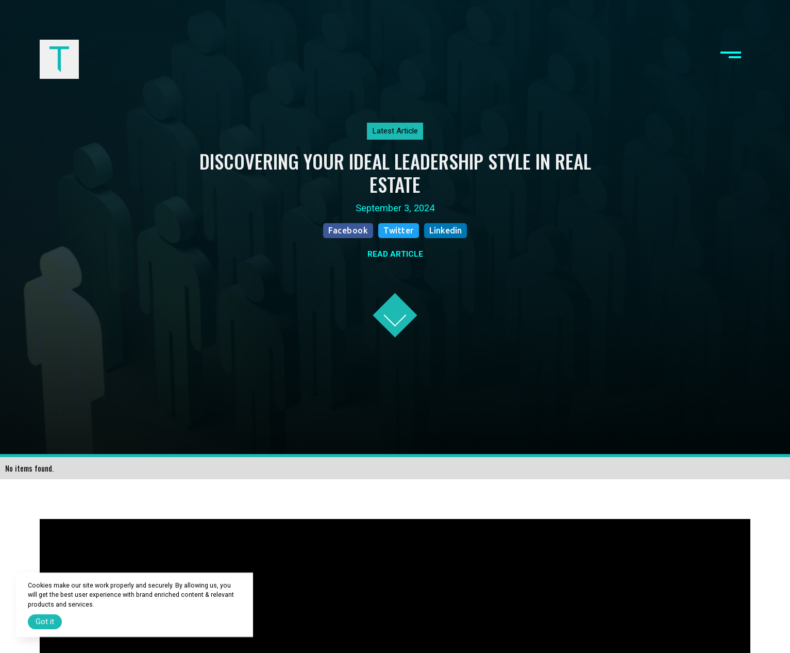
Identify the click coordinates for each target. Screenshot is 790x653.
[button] (731, 59)
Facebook (348, 230)
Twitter (398, 230)
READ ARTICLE (395, 254)
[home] (59, 59)
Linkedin (445, 230)
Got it (45, 621)
